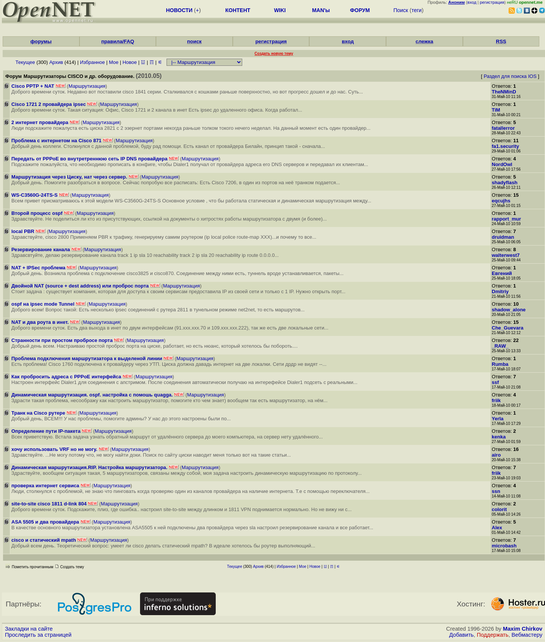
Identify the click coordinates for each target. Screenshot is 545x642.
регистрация (492, 2)
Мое (113, 62)
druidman (503, 237)
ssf (495, 382)
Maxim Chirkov (522, 629)
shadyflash (504, 182)
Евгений (502, 273)
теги (416, 10)
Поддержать (493, 635)
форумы (40, 41)
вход (471, 2)
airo (496, 455)
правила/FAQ (117, 41)
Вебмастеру (527, 635)
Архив (56, 62)
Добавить (461, 635)
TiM (496, 110)
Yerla (497, 418)
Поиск (400, 10)
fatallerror (503, 128)
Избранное (92, 62)
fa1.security (505, 146)
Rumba (500, 364)
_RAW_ (500, 346)
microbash (504, 546)
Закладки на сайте (29, 629)
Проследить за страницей (38, 635)
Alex (497, 527)
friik (496, 400)
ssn (496, 491)
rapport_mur (506, 219)
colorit (499, 509)
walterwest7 (506, 255)
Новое (130, 62)
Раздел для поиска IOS (510, 76)
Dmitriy (500, 291)
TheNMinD (504, 92)
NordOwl (502, 164)
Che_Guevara (507, 328)
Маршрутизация (87, 86)
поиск (194, 41)
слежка (424, 41)
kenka (499, 437)
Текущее (25, 62)
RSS (501, 41)
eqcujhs (501, 201)
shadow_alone (509, 309)
